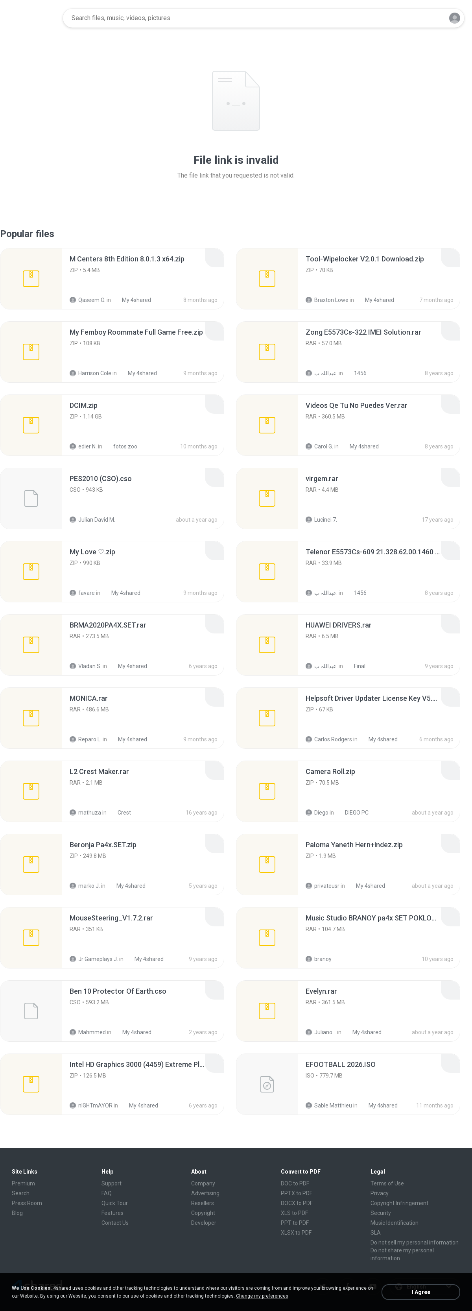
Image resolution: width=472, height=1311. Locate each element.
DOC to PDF (295, 1183)
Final (355, 666)
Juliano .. (321, 1032)
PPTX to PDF (296, 1193)
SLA (376, 1233)
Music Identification (395, 1223)
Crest (120, 812)
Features (112, 1213)
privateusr (322, 886)
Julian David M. (92, 520)
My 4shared (132, 300)
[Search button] (432, 18)
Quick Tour (114, 1203)
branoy (319, 959)
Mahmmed (88, 1032)
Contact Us (115, 1223)
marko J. (85, 886)
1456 (356, 373)
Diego (317, 812)
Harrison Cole (90, 373)
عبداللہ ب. (321, 373)
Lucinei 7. (321, 520)
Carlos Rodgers (329, 739)
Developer (203, 1223)
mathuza (85, 812)
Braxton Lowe (327, 300)
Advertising (205, 1193)
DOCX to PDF (297, 1203)
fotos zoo (121, 446)
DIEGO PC (352, 812)
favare (82, 593)
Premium (23, 1183)
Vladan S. (85, 666)
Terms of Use (387, 1183)
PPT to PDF (295, 1223)
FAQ (106, 1193)
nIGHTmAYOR (91, 1105)
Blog (17, 1213)
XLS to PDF (294, 1213)
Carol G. (319, 446)
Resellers (202, 1203)
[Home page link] (32, 18)
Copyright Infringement (399, 1203)
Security (381, 1213)
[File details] (31, 278)
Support (111, 1183)
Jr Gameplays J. (94, 959)
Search (21, 1193)
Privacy (380, 1193)
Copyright (203, 1213)
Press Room (27, 1203)
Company (203, 1183)
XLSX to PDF (296, 1233)
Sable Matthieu (329, 1105)
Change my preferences (262, 1296)
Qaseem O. (87, 300)
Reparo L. (85, 739)
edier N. (83, 446)
